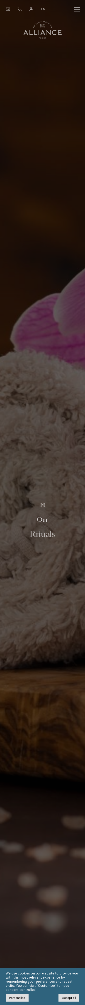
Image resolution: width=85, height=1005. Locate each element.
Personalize (17, 998)
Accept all (69, 998)
